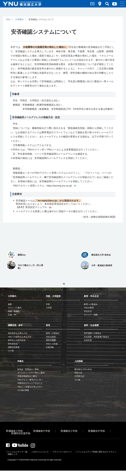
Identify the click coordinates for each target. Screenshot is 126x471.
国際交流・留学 (15, 325)
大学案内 (19, 19)
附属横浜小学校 (69, 431)
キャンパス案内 (15, 308)
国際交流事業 (14, 347)
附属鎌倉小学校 (14, 431)
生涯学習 (88, 340)
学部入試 (78, 373)
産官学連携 (51, 340)
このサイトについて (40, 452)
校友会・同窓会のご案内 (28, 369)
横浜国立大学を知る (83, 369)
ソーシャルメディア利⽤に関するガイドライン (96, 452)
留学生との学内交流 (16, 340)
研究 (48, 325)
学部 (48, 304)
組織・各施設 (14, 311)
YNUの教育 (89, 308)
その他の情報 (23, 390)
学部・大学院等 (53, 296)
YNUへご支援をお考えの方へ (30, 387)
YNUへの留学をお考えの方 (19, 337)
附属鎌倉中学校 (41, 431)
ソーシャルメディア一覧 (16, 452)
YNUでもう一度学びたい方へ (30, 380)
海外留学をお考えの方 (17, 333)
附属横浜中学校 (96, 431)
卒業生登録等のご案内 (27, 376)
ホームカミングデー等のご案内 (31, 373)
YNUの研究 (51, 337)
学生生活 (88, 311)
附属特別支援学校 (20, 433)
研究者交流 (13, 344)
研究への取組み (53, 333)
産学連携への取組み (92, 333)
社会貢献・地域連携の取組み (96, 337)
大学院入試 (79, 376)
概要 (10, 304)
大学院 (49, 308)
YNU (8, 19)
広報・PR (12, 315)
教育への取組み (91, 304)
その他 (11, 351)
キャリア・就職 (91, 315)
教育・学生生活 (91, 296)
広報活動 (50, 347)
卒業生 (20, 361)
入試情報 (78, 361)
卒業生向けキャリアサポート (30, 383)
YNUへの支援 (52, 344)
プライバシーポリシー (62, 452)
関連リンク (13, 455)
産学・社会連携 (91, 325)
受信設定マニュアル (38, 207)
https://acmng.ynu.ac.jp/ (61, 185)
